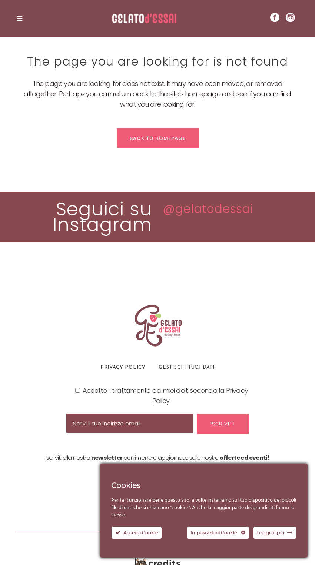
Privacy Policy (123, 367)
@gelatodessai (208, 208)
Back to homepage (158, 138)
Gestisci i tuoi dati (187, 367)
